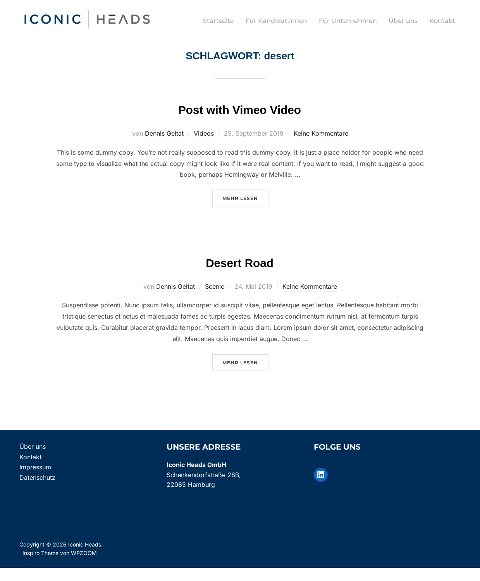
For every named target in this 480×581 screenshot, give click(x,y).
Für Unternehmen (348, 20)
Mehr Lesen (245, 208)
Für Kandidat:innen (276, 20)
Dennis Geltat (164, 146)
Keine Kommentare (321, 146)
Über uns (403, 20)
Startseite (218, 20)
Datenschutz (37, 491)
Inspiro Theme (40, 566)
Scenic (214, 299)
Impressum (35, 480)
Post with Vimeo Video (240, 121)
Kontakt (442, 20)
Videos (204, 146)
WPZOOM (84, 566)
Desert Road (239, 275)
